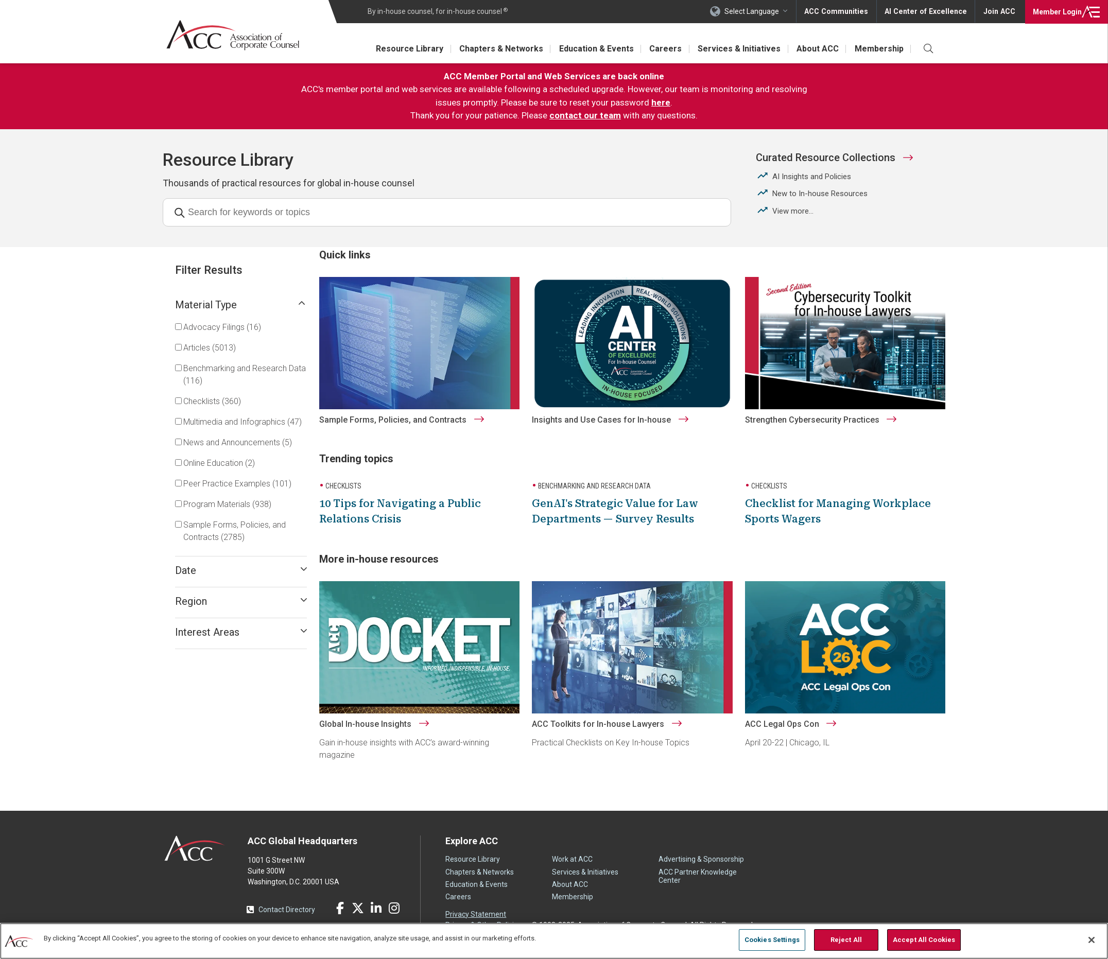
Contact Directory (286, 919)
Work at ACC (572, 868)
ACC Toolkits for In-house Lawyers (609, 733)
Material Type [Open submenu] (241, 305)
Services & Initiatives (737, 49)
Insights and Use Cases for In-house (612, 433)
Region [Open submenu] (241, 601)
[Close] (1091, 940)
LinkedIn (376, 917)
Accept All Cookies (924, 940)
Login (1056, 11)
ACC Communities (839, 11)
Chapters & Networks (498, 49)
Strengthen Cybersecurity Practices (817, 433)
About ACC (816, 49)
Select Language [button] (756, 11)
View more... (792, 211)
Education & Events (593, 49)
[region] (554, 940)
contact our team (585, 115)
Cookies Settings (772, 940)
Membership (878, 49)
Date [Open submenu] (241, 570)
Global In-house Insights (382, 733)
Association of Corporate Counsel (233, 35)
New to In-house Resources (820, 193)
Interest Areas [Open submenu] (241, 632)
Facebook (340, 917)
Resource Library (405, 49)
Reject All (846, 940)
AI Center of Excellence (927, 11)
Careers (663, 49)
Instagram (394, 917)
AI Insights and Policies (811, 176)
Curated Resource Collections (825, 157)
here (660, 102)
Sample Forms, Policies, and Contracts (409, 433)
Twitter (358, 917)
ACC (195, 857)
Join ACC (999, 11)
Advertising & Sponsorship (701, 868)
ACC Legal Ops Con (787, 733)
